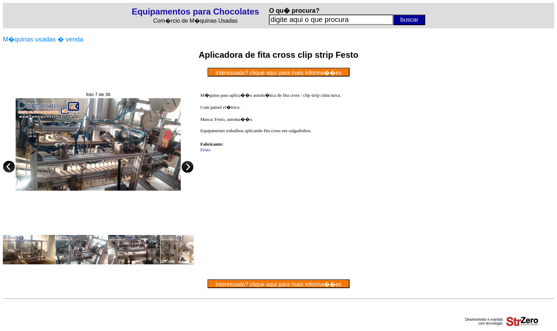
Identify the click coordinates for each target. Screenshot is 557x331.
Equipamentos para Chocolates (195, 11)
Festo (205, 149)
